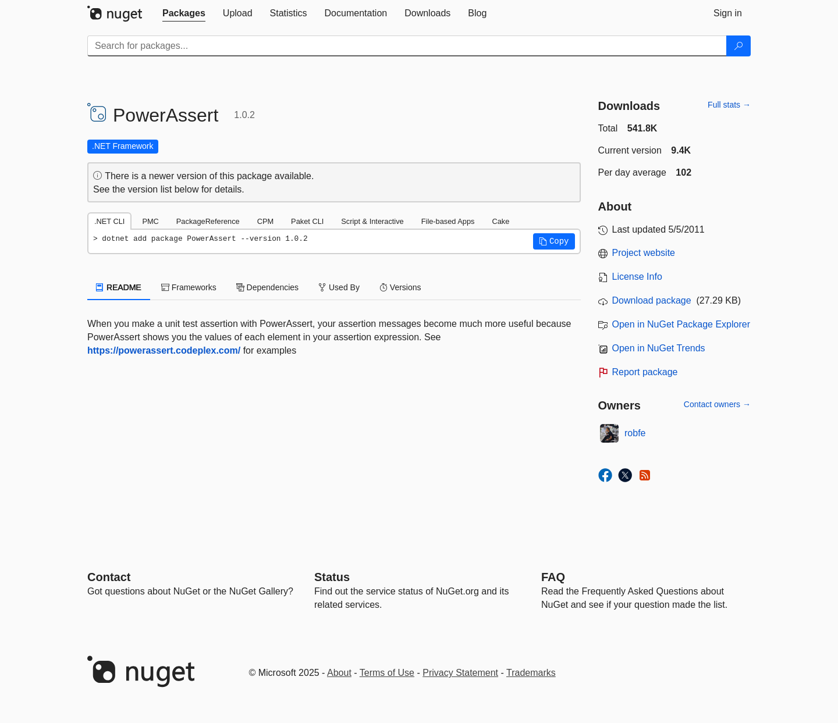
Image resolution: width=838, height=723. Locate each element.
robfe (634, 433)
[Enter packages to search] (407, 45)
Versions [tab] (400, 287)
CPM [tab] (265, 221)
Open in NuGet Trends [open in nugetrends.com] (658, 348)
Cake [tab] (500, 221)
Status (332, 577)
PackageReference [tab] (208, 221)
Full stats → (729, 104)
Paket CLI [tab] (307, 221)
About (339, 673)
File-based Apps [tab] (448, 221)
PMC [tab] (150, 221)
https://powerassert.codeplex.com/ (163, 350)
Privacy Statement (460, 673)
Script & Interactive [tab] (372, 221)
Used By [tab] (339, 287)
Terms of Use (387, 673)
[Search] (738, 45)
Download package (651, 300)
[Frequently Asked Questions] (553, 577)
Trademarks (531, 673)
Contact (108, 577)
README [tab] (118, 287)
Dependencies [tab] (267, 287)
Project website (644, 253)
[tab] (184, 13)
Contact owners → (717, 404)
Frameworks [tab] (188, 287)
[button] (554, 241)
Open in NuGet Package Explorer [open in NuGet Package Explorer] (681, 324)
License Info (637, 277)
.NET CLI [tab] (109, 221)
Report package (645, 372)
